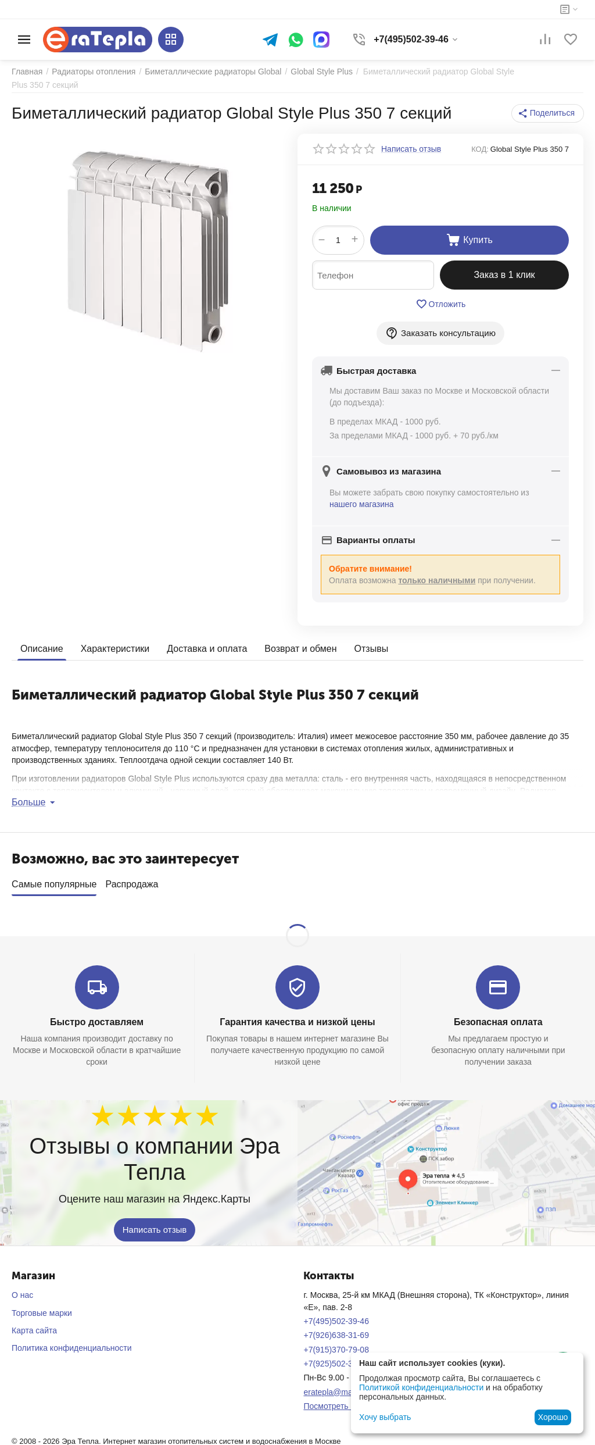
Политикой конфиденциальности (421, 1387)
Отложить (440, 304)
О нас (22, 1291)
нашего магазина (361, 504)
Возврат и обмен (300, 649)
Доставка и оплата (207, 649)
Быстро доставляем (97, 1018)
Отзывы (371, 649)
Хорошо (553, 1417)
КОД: (480, 149)
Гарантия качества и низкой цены (297, 1018)
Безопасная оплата (498, 1018)
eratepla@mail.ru (334, 1388)
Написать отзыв (155, 1226)
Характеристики (115, 649)
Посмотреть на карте (342, 1402)
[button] (547, 113)
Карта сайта (34, 1326)
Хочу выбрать (385, 1417)
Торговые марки (42, 1309)
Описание (41, 649)
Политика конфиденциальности (72, 1343)
